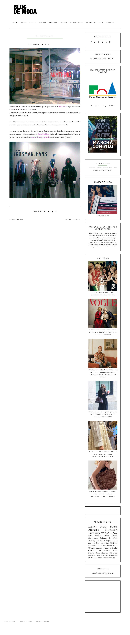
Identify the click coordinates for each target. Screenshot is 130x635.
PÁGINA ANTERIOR (16, 219)
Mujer (23, 22)
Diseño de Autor (111, 533)
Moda (15, 22)
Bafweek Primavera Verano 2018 (106, 557)
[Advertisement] (102, 596)
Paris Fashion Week (98, 536)
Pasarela (53, 22)
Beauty (103, 526)
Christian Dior (94, 550)
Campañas (105, 543)
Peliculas (113, 548)
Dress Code (94, 532)
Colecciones (93, 538)
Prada (115, 550)
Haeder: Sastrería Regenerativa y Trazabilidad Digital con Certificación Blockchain (103, 454)
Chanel (114, 536)
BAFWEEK (111, 529)
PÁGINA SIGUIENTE (73, 219)
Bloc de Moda (10, 621)
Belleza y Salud (76, 22)
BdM (101, 22)
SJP (102, 533)
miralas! (68, 137)
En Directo (91, 22)
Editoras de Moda (108, 538)
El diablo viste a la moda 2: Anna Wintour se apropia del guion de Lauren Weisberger (103, 332)
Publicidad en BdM (42, 621)
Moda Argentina (106, 540)
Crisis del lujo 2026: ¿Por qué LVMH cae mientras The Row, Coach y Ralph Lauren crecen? (103, 414)
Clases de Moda (26, 621)
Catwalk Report (102, 548)
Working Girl (93, 540)
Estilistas (107, 550)
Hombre (42, 22)
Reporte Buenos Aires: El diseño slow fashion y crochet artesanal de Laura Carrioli (102, 494)
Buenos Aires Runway (98, 553)
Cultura (32, 22)
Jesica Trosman (36, 106)
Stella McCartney (105, 545)
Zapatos (63, 22)
